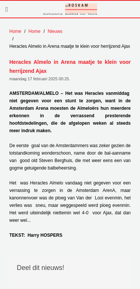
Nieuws (55, 31)
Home (15, 31)
